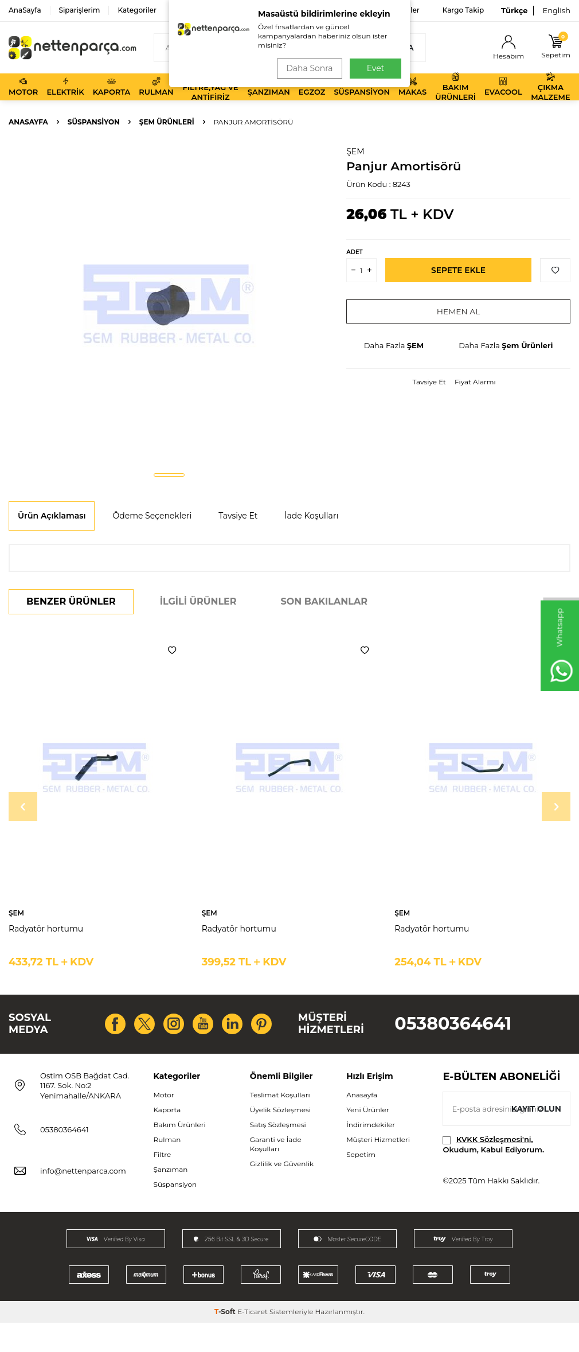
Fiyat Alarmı (475, 381)
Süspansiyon (362, 86)
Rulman (156, 86)
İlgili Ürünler (198, 601)
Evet (376, 68)
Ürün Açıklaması (51, 516)
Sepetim (360, 1184)
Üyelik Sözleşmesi (280, 1139)
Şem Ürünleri (166, 122)
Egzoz (312, 86)
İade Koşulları (311, 516)
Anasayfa (28, 122)
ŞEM (355, 151)
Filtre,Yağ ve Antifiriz (210, 86)
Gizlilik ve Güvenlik (282, 1193)
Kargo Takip (463, 10)
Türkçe (514, 10)
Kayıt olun (535, 1138)
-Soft (225, 1341)
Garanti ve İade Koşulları (276, 1174)
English (556, 10)
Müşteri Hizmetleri (378, 1169)
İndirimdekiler (370, 1154)
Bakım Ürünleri (455, 86)
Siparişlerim (79, 10)
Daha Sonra (308, 68)
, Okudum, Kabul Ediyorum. (493, 1173)
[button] (169, 475)
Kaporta (112, 86)
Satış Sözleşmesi (278, 1154)
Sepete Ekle (458, 270)
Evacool (503, 86)
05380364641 (452, 1038)
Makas (412, 86)
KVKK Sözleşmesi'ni (493, 1169)
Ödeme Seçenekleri (151, 516)
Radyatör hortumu (46, 929)
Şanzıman (269, 86)
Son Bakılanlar (324, 601)
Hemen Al (458, 311)
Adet (354, 252)
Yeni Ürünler (367, 1139)
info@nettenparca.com (83, 1200)
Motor (23, 86)
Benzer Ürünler (71, 601)
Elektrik (65, 86)
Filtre (162, 1184)
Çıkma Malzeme (550, 86)
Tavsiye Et (429, 381)
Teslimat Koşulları (280, 1124)
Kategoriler (137, 10)
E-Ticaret (252, 1341)
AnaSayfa (25, 10)
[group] (169, 304)
